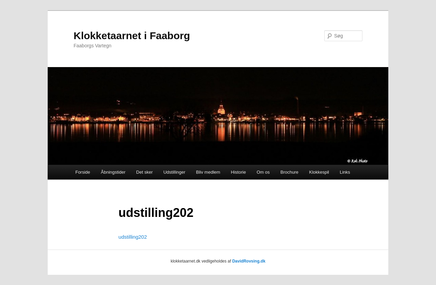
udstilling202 (133, 237)
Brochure (289, 172)
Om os (262, 172)
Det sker (144, 172)
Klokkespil (319, 172)
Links (345, 172)
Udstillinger (174, 172)
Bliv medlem (208, 172)
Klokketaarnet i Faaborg (132, 35)
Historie (238, 172)
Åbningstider (113, 172)
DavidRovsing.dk (248, 261)
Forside (82, 172)
